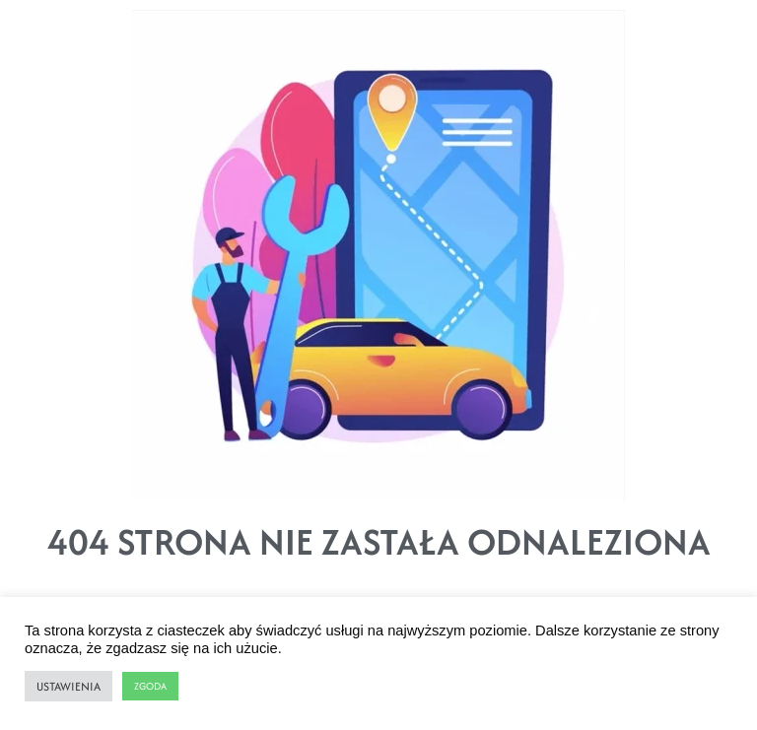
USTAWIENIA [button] (68, 686)
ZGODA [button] (150, 686)
